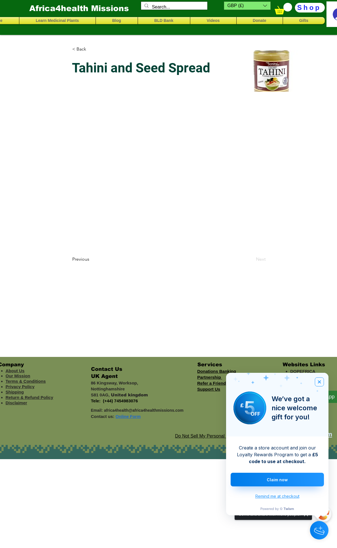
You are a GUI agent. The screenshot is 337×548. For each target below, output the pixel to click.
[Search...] (173, 7)
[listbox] (247, 5)
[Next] (251, 259)
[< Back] (91, 49)
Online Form (127, 416)
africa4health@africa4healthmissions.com (143, 410)
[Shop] (310, 7)
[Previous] (91, 259)
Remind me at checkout (277, 496)
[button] (247, 5)
